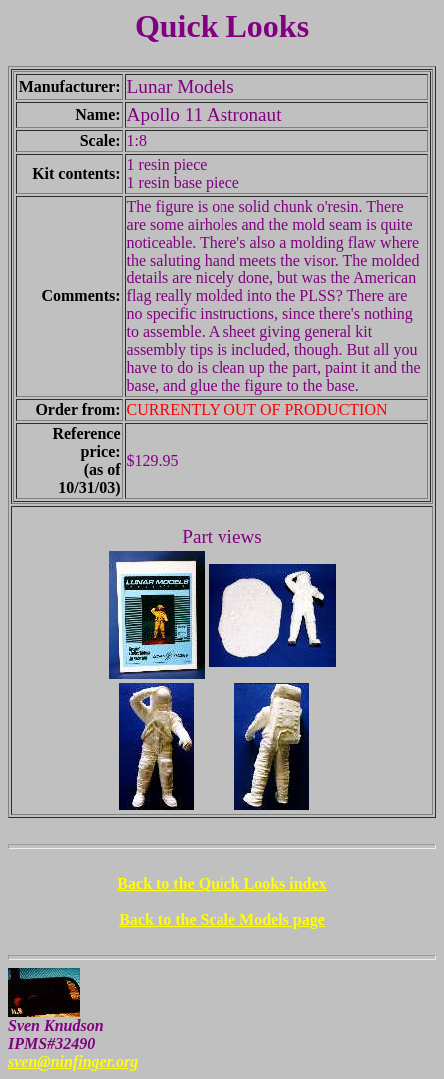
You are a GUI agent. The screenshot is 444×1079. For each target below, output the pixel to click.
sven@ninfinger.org (73, 1061)
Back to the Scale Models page (222, 919)
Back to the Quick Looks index (221, 883)
